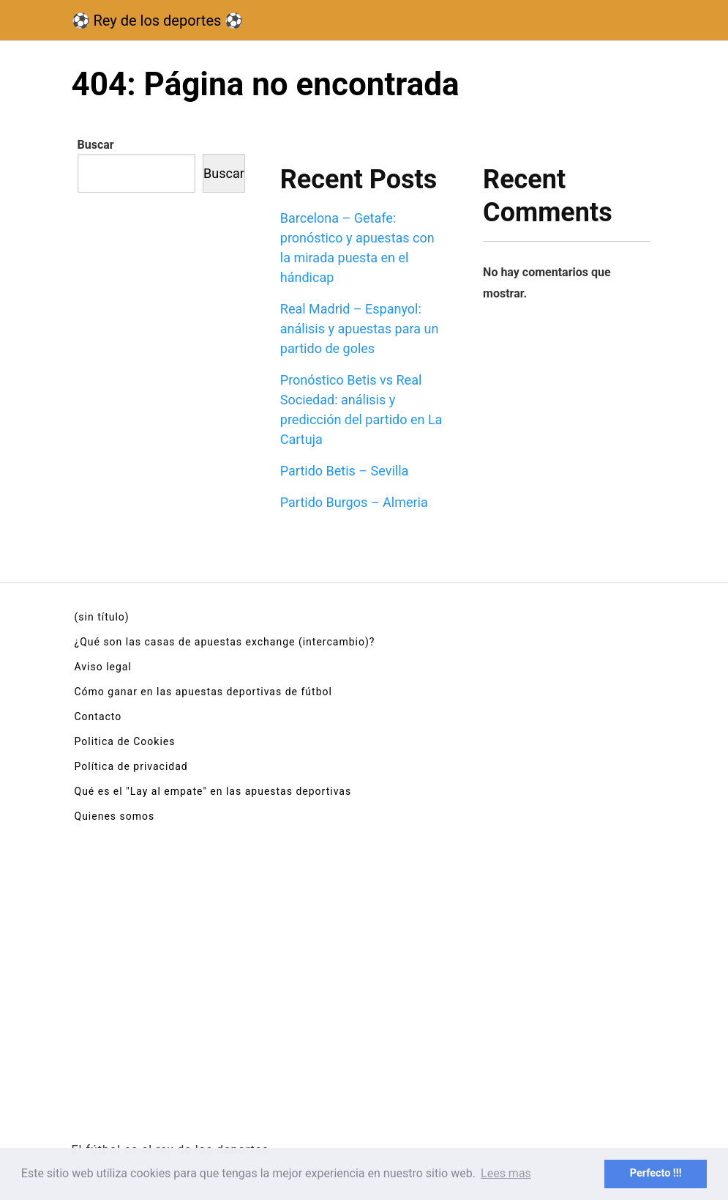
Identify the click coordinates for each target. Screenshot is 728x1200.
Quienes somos (115, 816)
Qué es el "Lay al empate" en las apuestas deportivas (213, 791)
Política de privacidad (131, 766)
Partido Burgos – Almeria (354, 502)
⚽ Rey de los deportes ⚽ (158, 20)
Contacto (98, 716)
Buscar (96, 145)
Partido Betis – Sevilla (344, 470)
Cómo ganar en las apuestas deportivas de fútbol (203, 691)
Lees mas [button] (506, 1173)
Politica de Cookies (125, 741)
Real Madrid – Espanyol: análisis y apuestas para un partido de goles (359, 328)
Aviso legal (103, 667)
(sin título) (102, 617)
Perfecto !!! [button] (656, 1173)
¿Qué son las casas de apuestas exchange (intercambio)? (225, 642)
